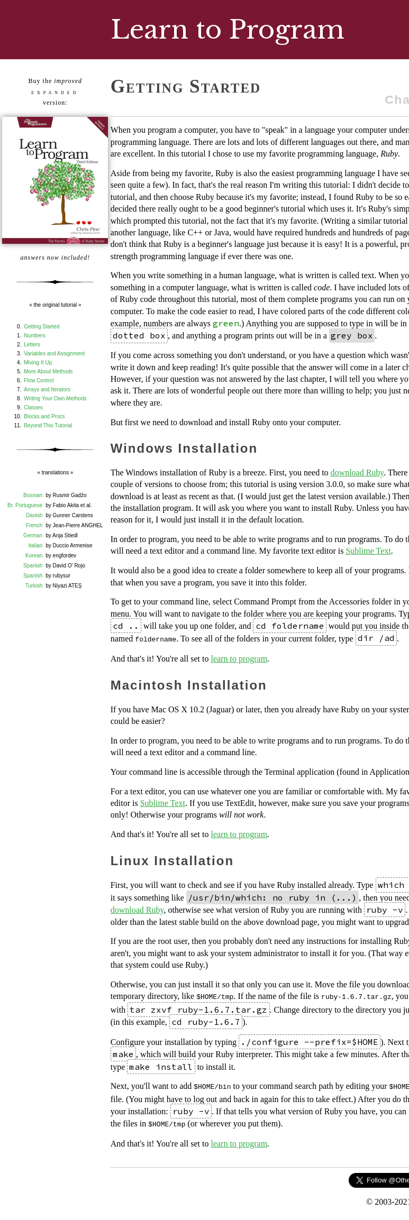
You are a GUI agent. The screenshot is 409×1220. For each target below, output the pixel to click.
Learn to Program (227, 29)
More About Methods (48, 371)
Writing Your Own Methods (55, 398)
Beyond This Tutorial (48, 425)
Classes (33, 407)
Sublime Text (368, 550)
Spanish (32, 565)
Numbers (35, 335)
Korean (33, 555)
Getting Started (41, 326)
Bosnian (32, 495)
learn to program (239, 657)
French (34, 525)
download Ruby (357, 472)
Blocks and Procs (44, 416)
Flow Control (38, 380)
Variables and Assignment (54, 353)
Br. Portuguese (24, 505)
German (32, 535)
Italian (36, 545)
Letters (32, 344)
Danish (34, 515)
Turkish (33, 586)
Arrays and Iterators (47, 389)
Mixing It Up (38, 362)
